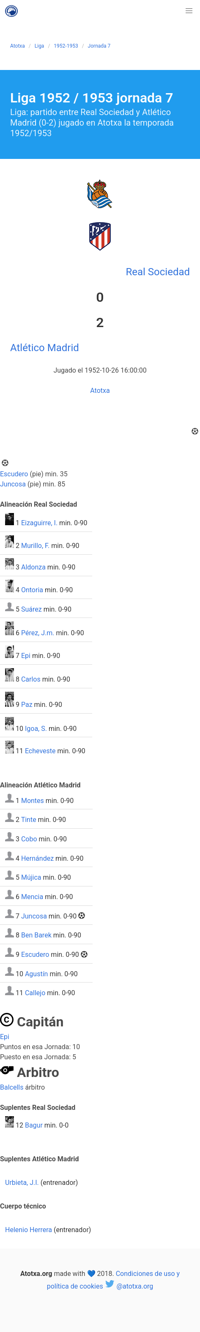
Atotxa (17, 46)
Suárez (31, 609)
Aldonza (33, 567)
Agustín (36, 973)
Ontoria (32, 590)
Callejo (35, 993)
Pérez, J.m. (38, 633)
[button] (189, 11)
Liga (39, 46)
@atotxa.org (129, 1286)
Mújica (31, 877)
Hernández (37, 858)
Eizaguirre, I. (39, 523)
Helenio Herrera (28, 1230)
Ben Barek (36, 935)
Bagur (34, 1125)
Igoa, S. (36, 728)
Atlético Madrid (44, 348)
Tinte (28, 820)
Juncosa (13, 484)
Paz (27, 705)
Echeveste (40, 751)
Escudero (14, 474)
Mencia (32, 897)
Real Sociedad (158, 272)
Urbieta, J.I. (22, 1183)
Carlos (31, 679)
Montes (32, 800)
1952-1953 (66, 46)
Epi (25, 656)
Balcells (11, 1087)
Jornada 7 (99, 46)
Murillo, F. (35, 546)
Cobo (29, 839)
